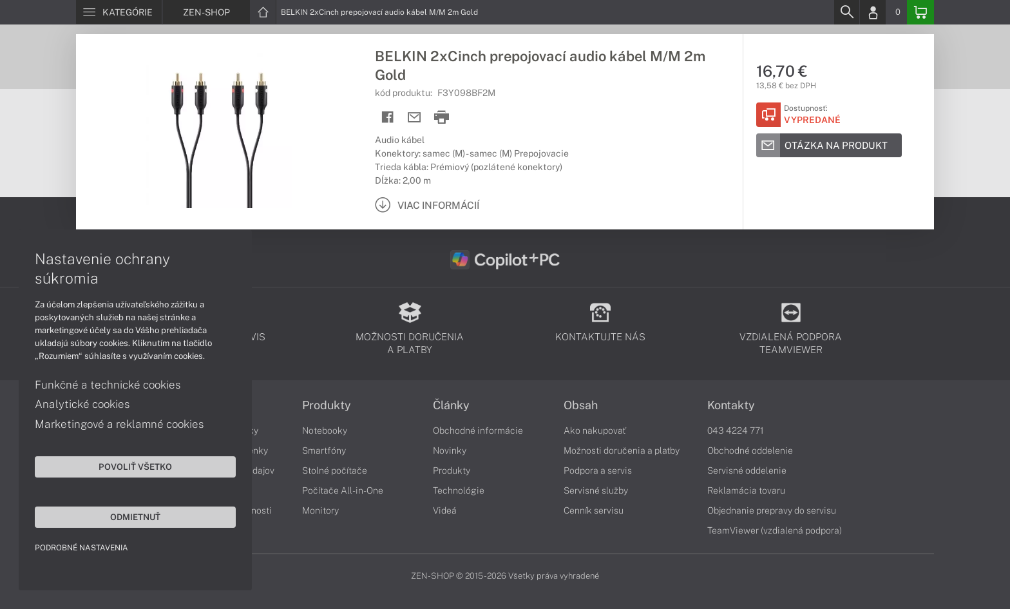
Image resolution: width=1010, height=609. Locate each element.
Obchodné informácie (478, 430)
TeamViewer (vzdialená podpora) (774, 530)
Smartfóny (324, 450)
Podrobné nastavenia (82, 547)
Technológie (458, 490)
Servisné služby (596, 490)
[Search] (846, 12)
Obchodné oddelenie (750, 450)
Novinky (449, 450)
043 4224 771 (735, 430)
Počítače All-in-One (342, 490)
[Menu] (119, 12)
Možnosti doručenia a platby (622, 450)
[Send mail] (414, 117)
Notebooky (324, 430)
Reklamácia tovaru (746, 490)
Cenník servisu (594, 510)
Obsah (581, 405)
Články (451, 405)
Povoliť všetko (122, 466)
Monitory (320, 510)
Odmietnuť (122, 516)
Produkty (326, 405)
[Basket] (920, 12)
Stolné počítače (334, 470)
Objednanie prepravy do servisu (771, 510)
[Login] (873, 12)
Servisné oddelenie (746, 470)
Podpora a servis (598, 470)
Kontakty (731, 405)
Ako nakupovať (595, 430)
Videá (445, 510)
